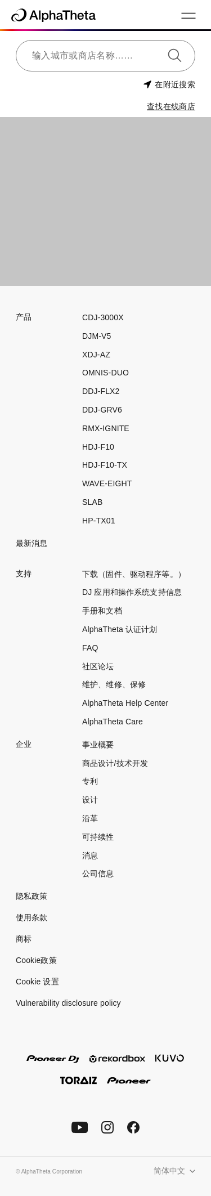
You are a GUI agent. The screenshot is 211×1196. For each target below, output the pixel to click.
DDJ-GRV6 (102, 409)
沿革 (90, 818)
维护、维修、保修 (114, 684)
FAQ (90, 647)
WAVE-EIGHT (107, 483)
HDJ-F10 (98, 446)
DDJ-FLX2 (100, 391)
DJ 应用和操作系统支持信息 (132, 592)
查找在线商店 (171, 106)
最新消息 (32, 543)
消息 (90, 855)
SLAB (92, 502)
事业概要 (98, 744)
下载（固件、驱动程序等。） (134, 574)
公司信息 (98, 873)
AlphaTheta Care (112, 721)
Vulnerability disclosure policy (68, 1003)
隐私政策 (32, 896)
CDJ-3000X (103, 317)
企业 (24, 744)
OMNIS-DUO (105, 372)
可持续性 (98, 836)
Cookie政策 (36, 960)
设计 (90, 799)
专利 (90, 781)
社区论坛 (98, 666)
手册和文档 (102, 610)
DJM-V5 (96, 336)
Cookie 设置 (37, 982)
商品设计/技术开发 (115, 763)
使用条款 (32, 917)
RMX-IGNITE (105, 428)
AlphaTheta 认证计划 (120, 629)
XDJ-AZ (96, 354)
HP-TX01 (98, 520)
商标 (24, 939)
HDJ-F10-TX (104, 464)
